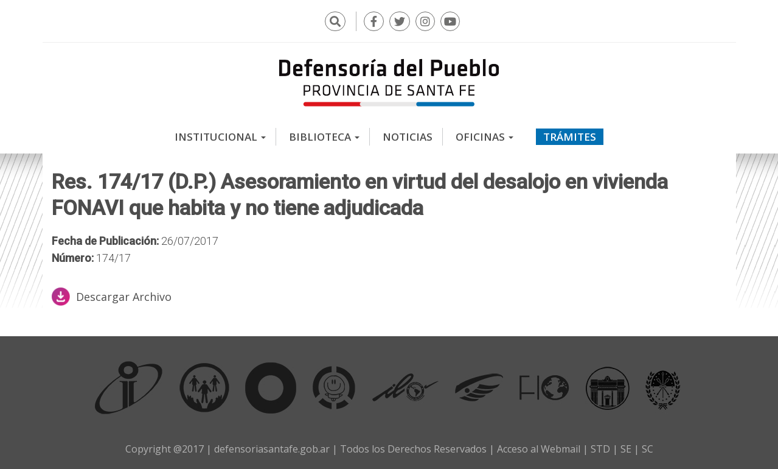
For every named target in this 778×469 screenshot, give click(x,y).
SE (625, 449)
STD (600, 449)
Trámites (569, 137)
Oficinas (484, 137)
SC (647, 449)
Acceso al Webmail (538, 449)
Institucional (220, 137)
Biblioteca (324, 137)
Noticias (407, 137)
